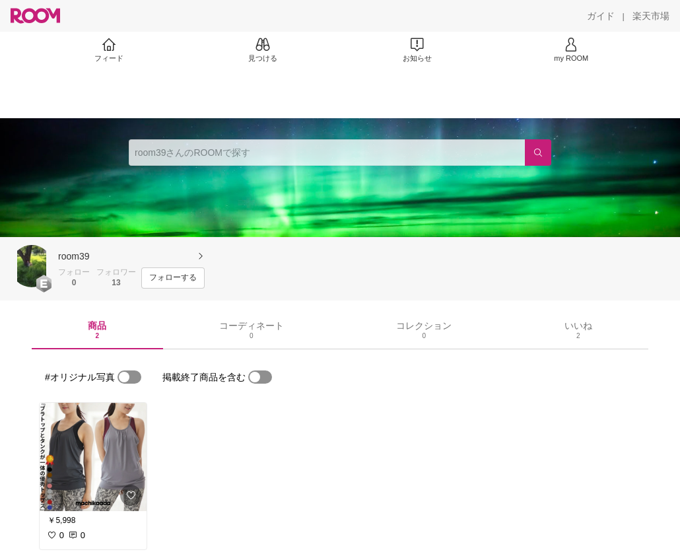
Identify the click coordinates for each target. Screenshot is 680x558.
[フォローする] (173, 278)
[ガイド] (601, 16)
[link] (93, 457)
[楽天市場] (650, 16)
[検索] (538, 152)
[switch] (129, 377)
